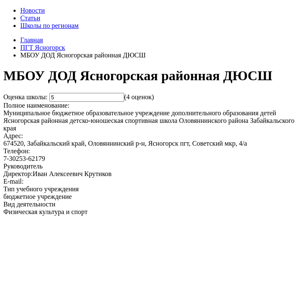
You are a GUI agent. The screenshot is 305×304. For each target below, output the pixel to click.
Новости (32, 10)
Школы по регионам (49, 25)
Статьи (30, 18)
